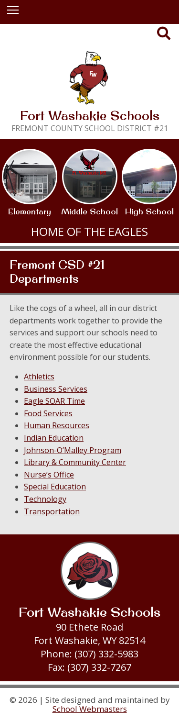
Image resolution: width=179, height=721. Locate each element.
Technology (45, 499)
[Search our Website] (164, 35)
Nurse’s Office (49, 474)
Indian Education (54, 438)
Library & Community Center (75, 462)
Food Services (48, 413)
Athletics (39, 376)
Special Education (55, 486)
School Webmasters (90, 708)
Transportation (52, 511)
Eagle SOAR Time (54, 401)
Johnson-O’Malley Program (72, 450)
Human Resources (56, 425)
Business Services (55, 389)
